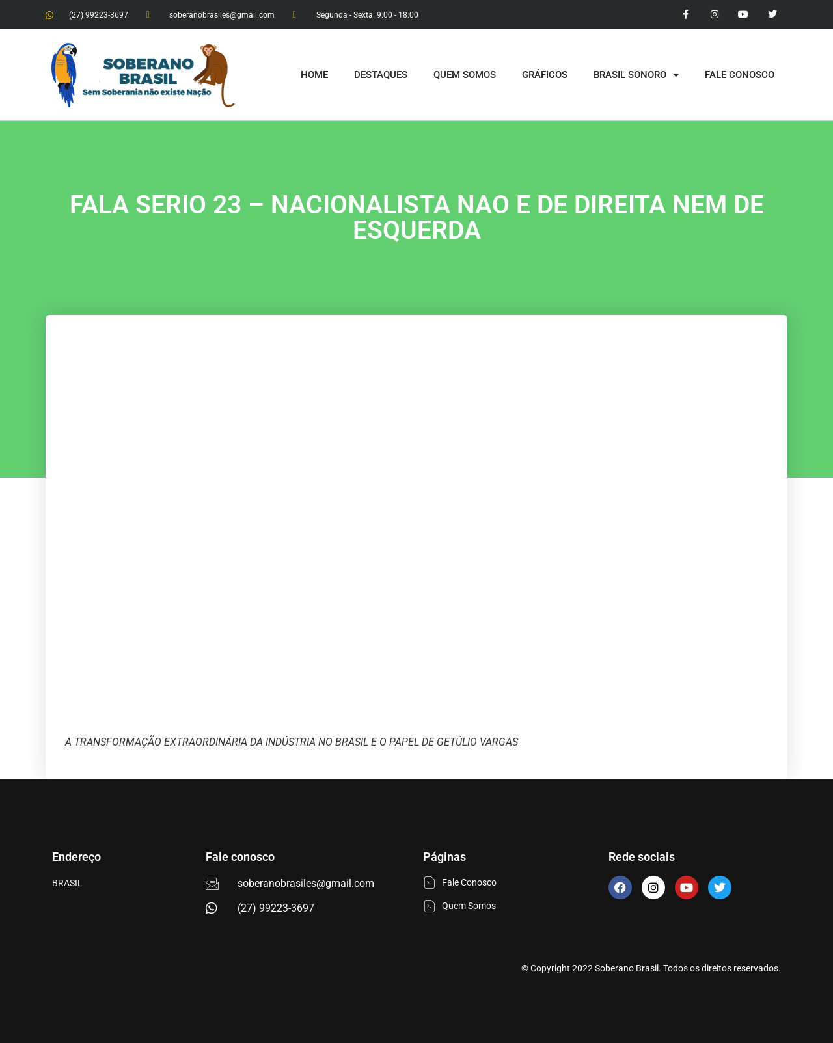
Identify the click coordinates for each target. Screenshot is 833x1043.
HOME (314, 75)
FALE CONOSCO (739, 75)
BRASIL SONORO (636, 75)
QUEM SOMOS (464, 75)
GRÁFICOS (544, 75)
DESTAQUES (380, 75)
